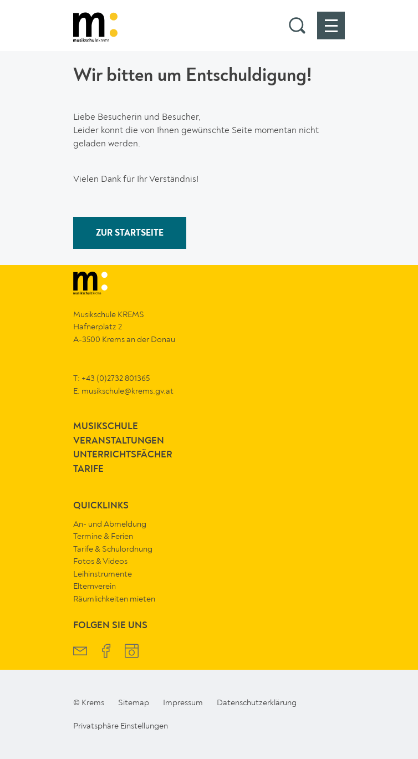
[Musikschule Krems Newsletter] (80, 652)
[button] (297, 25)
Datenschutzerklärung (257, 702)
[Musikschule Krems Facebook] (106, 652)
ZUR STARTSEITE (130, 233)
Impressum (183, 702)
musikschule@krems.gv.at (127, 391)
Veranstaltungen (118, 441)
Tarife (88, 469)
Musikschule (105, 426)
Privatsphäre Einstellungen (120, 726)
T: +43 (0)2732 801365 (111, 378)
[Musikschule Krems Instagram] (132, 652)
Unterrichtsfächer (122, 455)
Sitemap (133, 702)
